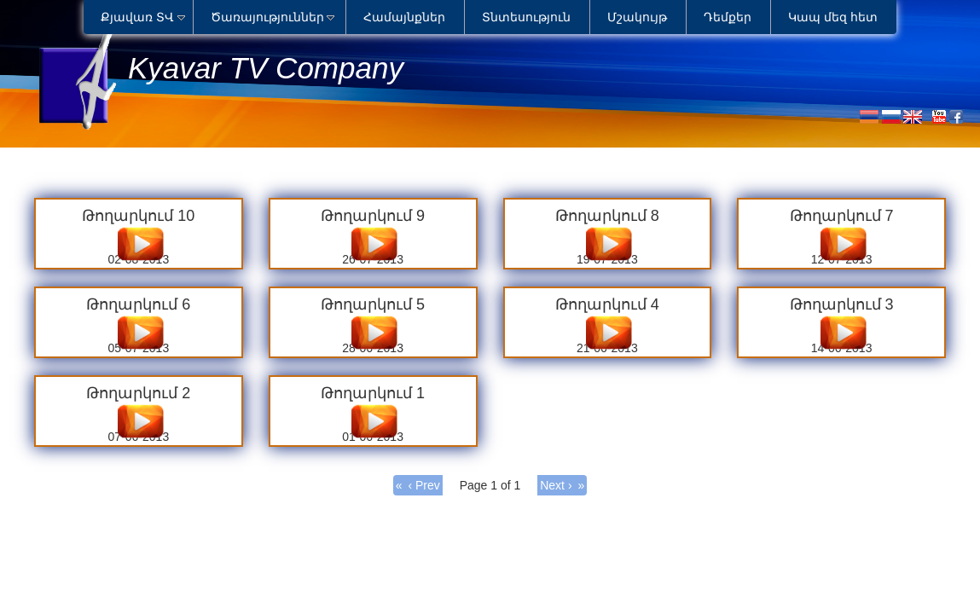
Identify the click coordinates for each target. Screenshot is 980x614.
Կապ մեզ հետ (833, 17)
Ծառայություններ (267, 17)
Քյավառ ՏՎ (137, 17)
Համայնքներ (404, 17)
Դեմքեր (727, 17)
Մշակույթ (637, 17)
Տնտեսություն (526, 17)
